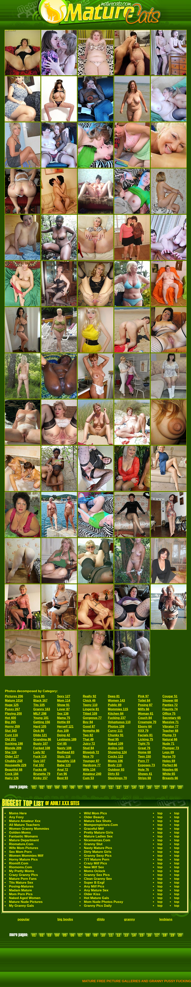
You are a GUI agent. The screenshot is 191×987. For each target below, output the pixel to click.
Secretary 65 (171, 717)
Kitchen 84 (116, 713)
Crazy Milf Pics (95, 863)
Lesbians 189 (66, 739)
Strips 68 (144, 778)
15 (141, 787)
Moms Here (18, 813)
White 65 (168, 773)
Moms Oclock (94, 871)
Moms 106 (115, 761)
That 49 (88, 739)
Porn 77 (143, 761)
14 (134, 787)
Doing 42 (63, 735)
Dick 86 (38, 730)
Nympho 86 (91, 730)
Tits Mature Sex (21, 882)
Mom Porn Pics (21, 894)
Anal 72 (62, 769)
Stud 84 (88, 748)
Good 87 (89, 726)
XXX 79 (143, 730)
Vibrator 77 (170, 726)
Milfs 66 (143, 709)
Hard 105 (39, 726)
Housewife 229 (15, 765)
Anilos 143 (115, 748)
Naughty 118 (66, 761)
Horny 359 (12, 726)
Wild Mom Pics (95, 813)
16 (149, 787)
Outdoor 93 (116, 769)
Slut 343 (11, 730)
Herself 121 (65, 726)
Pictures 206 (14, 696)
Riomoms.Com (20, 867)
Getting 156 (41, 722)
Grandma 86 (42, 739)
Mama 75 (63, 717)
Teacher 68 (170, 730)
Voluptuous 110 (119, 722)
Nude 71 (168, 743)
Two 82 (88, 735)
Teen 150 (144, 756)
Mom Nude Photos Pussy (103, 902)
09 (95, 787)
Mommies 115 (118, 709)
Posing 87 (145, 705)
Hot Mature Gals (96, 898)
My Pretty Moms (21, 871)
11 (111, 787)
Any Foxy (16, 817)
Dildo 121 (40, 735)
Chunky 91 (116, 735)
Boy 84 (88, 722)
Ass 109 (63, 730)
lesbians (165, 919)
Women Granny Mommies (29, 829)
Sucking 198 (14, 743)
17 (157, 787)
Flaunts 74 (170, 709)
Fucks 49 (39, 769)
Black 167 (40, 700)
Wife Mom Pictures (23, 848)
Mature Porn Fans (23, 879)
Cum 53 (88, 778)
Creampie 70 (147, 722)
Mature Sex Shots (97, 821)
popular (23, 919)
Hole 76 (143, 769)
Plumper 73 (170, 748)
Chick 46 (89, 700)
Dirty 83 (113, 773)
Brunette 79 (41, 773)
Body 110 (115, 765)
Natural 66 (169, 739)
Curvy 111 (115, 730)
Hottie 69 (63, 722)
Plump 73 (169, 735)
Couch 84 (145, 717)
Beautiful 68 (13, 769)
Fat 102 (38, 765)
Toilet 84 (144, 700)
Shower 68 (170, 700)
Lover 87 (63, 709)
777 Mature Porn (96, 859)
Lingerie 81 (91, 709)
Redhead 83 (65, 752)
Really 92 (89, 696)
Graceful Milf (94, 829)
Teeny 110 (90, 705)
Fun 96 (62, 773)
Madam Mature (20, 890)
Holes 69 (168, 761)
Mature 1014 (14, 700)
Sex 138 (63, 713)
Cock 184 (11, 773)
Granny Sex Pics (97, 875)
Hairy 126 (12, 778)
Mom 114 (63, 700)
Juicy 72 (89, 743)
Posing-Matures (21, 886)
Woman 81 (145, 713)
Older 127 (12, 756)
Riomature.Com (21, 844)
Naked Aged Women (24, 898)
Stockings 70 (117, 778)
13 (126, 787)
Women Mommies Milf (26, 855)
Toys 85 (38, 696)
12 (118, 787)
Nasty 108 (64, 748)
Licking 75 (145, 739)
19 (172, 787)
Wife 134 (89, 769)
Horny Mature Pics (23, 859)
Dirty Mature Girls (97, 852)
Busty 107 (40, 743)
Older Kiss (92, 894)
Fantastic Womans (23, 836)
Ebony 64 (145, 726)
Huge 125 (12, 705)
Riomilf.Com (18, 863)
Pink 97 (143, 696)
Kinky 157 (40, 778)
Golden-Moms (20, 832)
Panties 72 (170, 705)
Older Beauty (94, 817)
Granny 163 (41, 709)
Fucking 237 (117, 717)
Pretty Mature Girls (98, 832)
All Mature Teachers (24, 825)
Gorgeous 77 (92, 717)
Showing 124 (117, 752)
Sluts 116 (64, 756)
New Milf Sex (94, 867)
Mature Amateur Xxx (25, 821)
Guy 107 (39, 761)
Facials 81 (145, 735)
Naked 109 (115, 743)
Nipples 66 (170, 769)
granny (129, 919)
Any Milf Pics (94, 886)
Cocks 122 (115, 756)
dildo (101, 919)
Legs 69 (168, 752)
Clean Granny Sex (98, 879)
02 (41, 787)
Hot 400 (10, 717)
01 (34, 787)
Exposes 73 (146, 765)
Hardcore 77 (92, 765)
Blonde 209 (13, 748)
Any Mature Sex (96, 890)
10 (103, 787)
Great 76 (144, 748)
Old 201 (10, 739)
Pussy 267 (12, 709)
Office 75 (168, 713)
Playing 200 (13, 713)
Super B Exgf (94, 882)
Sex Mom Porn (20, 852)
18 (164, 787)
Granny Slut (93, 844)
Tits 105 (39, 705)
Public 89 (114, 705)
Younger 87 (91, 761)
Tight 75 (144, 743)
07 (80, 787)
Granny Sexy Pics (98, 855)
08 (88, 787)
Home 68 (144, 752)
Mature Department (24, 840)
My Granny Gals (21, 906)
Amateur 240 (92, 773)
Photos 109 (116, 726)
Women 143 (116, 700)
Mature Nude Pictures (26, 902)
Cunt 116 (11, 735)
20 (180, 787)
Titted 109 (90, 713)
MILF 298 (39, 713)
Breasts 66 (170, 778)
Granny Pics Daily (98, 906)
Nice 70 (88, 756)
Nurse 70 (168, 756)
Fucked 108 (41, 748)
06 (72, 787)
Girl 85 (62, 743)
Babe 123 (64, 765)
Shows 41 (145, 773)
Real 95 (113, 739)
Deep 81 (114, 696)
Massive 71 (170, 722)
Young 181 (41, 717)
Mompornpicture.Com (101, 825)
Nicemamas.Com (97, 840)
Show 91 (63, 705)
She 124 (11, 752)
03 (49, 787)
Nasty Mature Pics (98, 848)
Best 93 (62, 778)
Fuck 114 (39, 756)
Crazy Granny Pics (23, 875)
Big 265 (10, 722)
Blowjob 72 (91, 752)
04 (57, 787)
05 (64, 787)
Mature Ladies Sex (98, 836)
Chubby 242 (13, 761)
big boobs (65, 919)
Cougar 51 (169, 696)
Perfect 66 (169, 765)
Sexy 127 (63, 696)
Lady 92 (39, 752)
